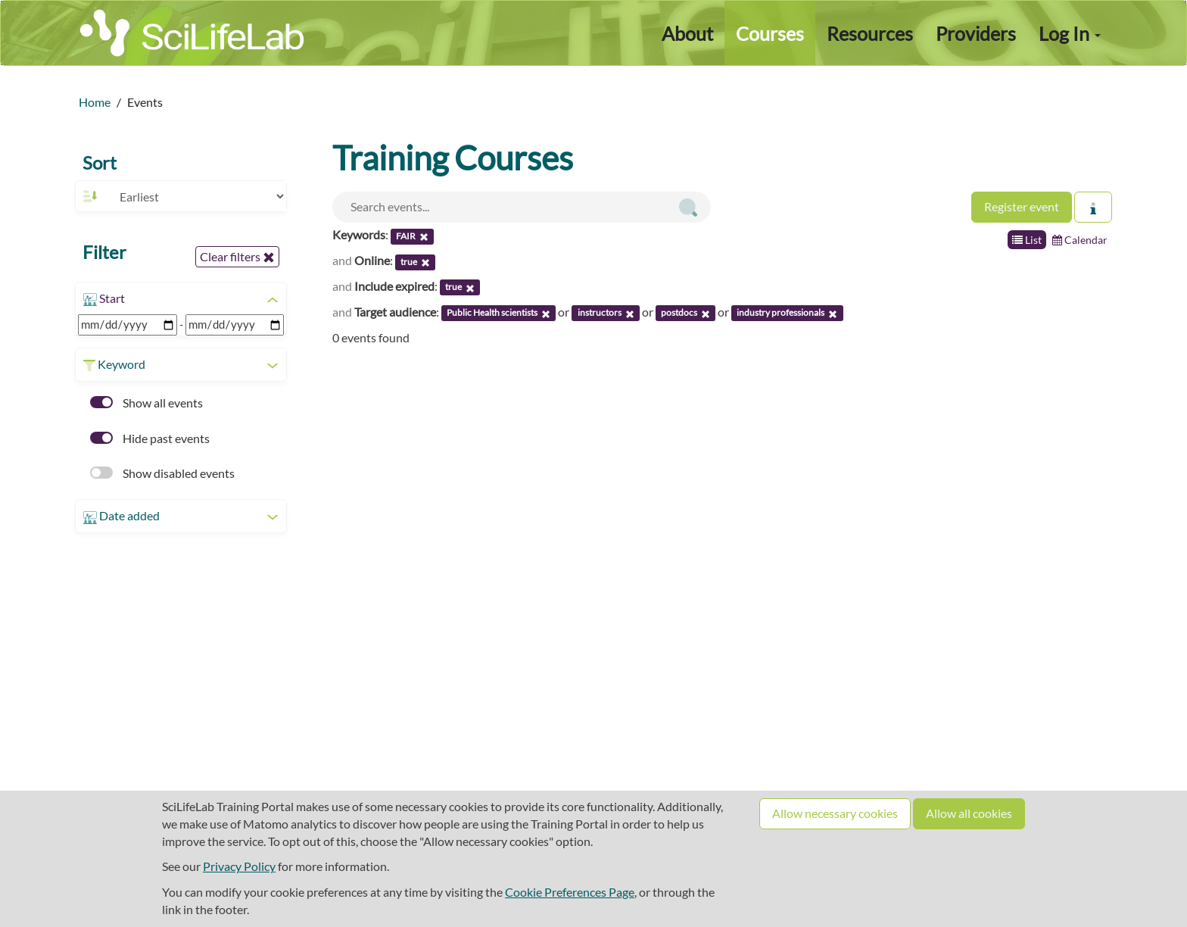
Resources (870, 33)
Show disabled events (162, 473)
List (1027, 239)
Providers (976, 33)
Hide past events (150, 438)
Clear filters (237, 256)
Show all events (146, 402)
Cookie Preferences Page (569, 892)
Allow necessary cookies (835, 813)
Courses (770, 33)
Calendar (1080, 239)
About (687, 33)
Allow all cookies (969, 813)
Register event (1021, 206)
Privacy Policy (239, 866)
